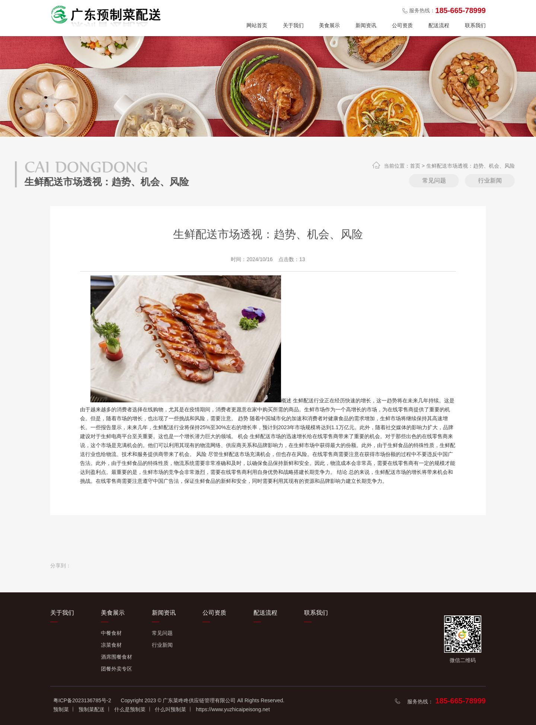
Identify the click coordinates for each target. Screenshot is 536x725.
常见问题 (458, 180)
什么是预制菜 (130, 709)
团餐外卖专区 (116, 669)
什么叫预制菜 (170, 709)
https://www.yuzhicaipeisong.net (232, 709)
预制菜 (61, 709)
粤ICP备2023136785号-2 (82, 700)
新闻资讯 (365, 25)
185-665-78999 (460, 701)
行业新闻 (162, 645)
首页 (439, 166)
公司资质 (402, 25)
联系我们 (475, 25)
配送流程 (438, 25)
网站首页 (256, 25)
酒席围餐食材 (116, 657)
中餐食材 (111, 633)
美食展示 (329, 25)
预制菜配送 (92, 709)
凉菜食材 (111, 645)
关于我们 (293, 25)
